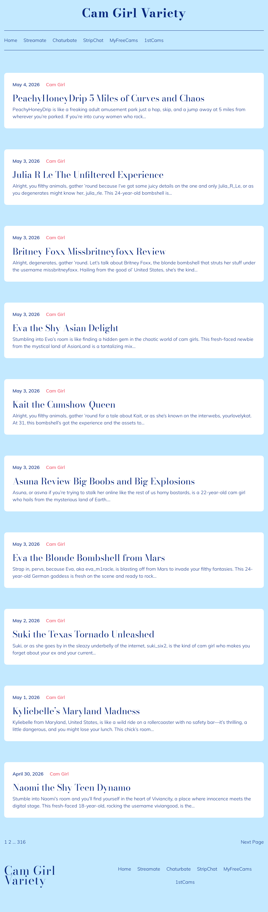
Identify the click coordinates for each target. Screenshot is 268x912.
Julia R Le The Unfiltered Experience (88, 174)
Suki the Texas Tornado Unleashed (83, 634)
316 (21, 842)
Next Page (252, 842)
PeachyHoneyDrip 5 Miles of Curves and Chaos (108, 98)
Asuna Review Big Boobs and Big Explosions (104, 481)
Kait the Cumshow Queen (64, 404)
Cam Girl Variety (134, 13)
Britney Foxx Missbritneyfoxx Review (89, 251)
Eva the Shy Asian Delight (66, 328)
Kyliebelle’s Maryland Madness (76, 711)
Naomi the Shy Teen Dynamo (72, 787)
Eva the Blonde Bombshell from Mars (89, 557)
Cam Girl (55, 84)
